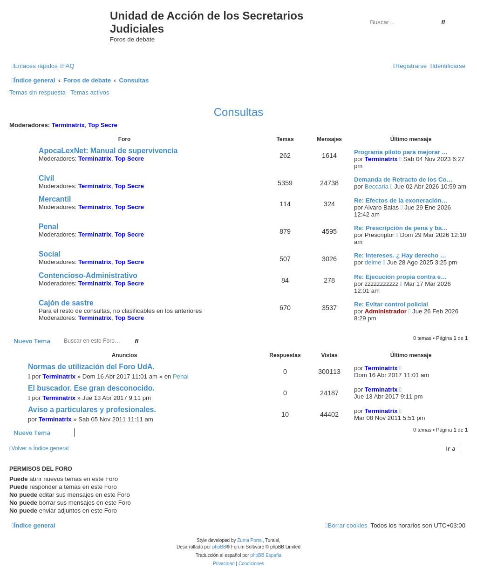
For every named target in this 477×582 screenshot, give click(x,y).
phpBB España (265, 555)
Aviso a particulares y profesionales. (92, 409)
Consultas (239, 112)
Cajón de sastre (66, 303)
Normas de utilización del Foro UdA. (91, 367)
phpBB (219, 546)
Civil (46, 178)
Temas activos (89, 92)
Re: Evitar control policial (391, 304)
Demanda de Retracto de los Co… (403, 179)
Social (50, 254)
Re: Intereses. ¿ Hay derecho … (400, 255)
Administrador (386, 311)
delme (373, 262)
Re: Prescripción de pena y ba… (401, 227)
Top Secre (102, 125)
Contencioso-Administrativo (88, 275)
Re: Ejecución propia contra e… (400, 276)
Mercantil (55, 199)
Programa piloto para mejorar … (401, 152)
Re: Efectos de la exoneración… (401, 200)
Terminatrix (68, 125)
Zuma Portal (249, 540)
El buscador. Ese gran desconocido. (91, 388)
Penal (48, 226)
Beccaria (376, 186)
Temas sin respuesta (37, 92)
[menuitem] (67, 66)
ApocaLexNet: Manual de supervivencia (108, 151)
